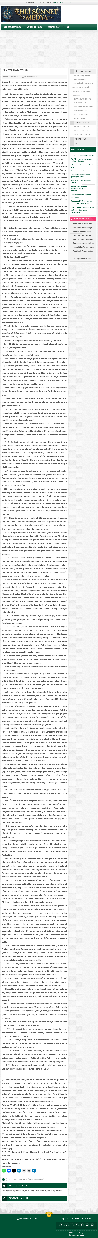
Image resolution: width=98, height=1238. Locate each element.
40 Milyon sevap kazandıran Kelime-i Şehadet (81, 160)
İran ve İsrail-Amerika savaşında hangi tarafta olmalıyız (79, 188)
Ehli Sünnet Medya (76, 1233)
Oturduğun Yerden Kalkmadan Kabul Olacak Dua (83, 243)
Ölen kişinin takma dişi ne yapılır (83, 259)
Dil (68, 27)
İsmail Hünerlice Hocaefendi (83, 255)
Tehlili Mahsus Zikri (78, 171)
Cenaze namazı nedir (36, 1179)
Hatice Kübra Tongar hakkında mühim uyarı (83, 247)
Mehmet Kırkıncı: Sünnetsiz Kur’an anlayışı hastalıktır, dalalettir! (83, 231)
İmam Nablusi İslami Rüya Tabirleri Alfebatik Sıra (83, 224)
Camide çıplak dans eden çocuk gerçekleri (80, 176)
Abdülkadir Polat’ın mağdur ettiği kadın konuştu (83, 251)
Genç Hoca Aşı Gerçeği (82, 235)
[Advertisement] (49, 49)
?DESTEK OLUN (54, 27)
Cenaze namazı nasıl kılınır (16, 1179)
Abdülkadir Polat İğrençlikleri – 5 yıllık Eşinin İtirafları (83, 228)
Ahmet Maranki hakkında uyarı (82, 155)
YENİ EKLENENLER (34, 27)
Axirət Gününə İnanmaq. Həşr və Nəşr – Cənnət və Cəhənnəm (82, 210)
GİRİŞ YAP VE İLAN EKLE (63, 2)
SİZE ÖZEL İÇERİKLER (12, 27)
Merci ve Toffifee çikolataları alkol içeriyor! (83, 239)
